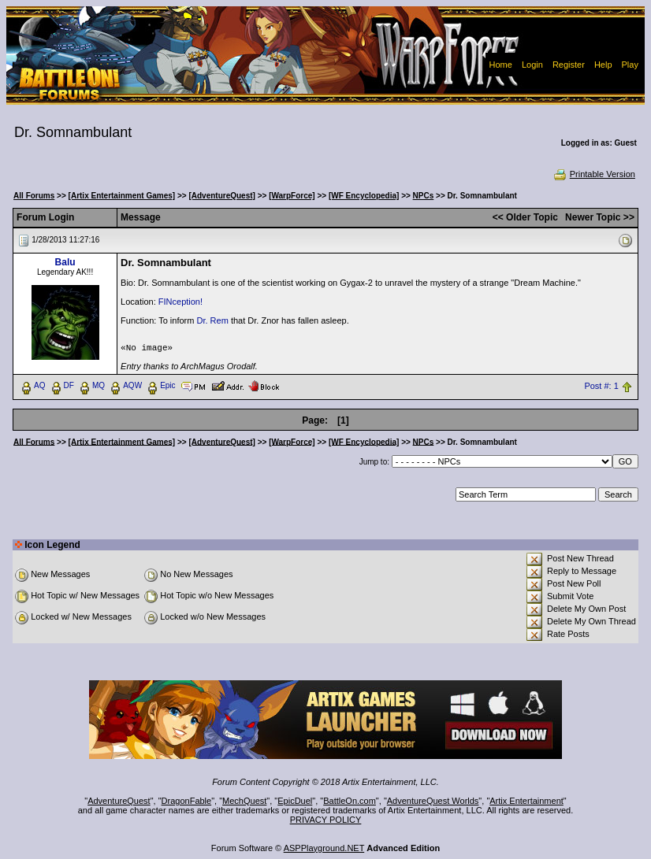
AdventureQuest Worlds (433, 800)
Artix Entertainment (526, 800)
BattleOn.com (349, 800)
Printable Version (593, 174)
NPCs (423, 195)
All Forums (33, 195)
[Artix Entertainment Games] (122, 195)
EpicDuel (294, 800)
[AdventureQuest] (221, 195)
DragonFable (187, 800)
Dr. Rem (213, 320)
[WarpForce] (292, 195)
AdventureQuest (119, 800)
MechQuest (244, 800)
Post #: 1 (601, 386)
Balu (65, 262)
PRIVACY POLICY (326, 819)
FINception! (180, 301)
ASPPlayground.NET (324, 848)
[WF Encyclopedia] (364, 195)
